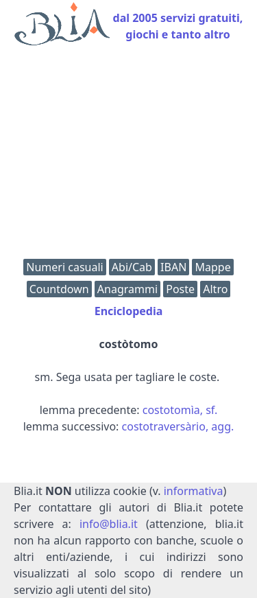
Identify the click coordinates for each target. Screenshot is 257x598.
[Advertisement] (128, 155)
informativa (193, 490)
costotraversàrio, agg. (178, 426)
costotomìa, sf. (180, 409)
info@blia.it (108, 523)
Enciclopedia (129, 311)
